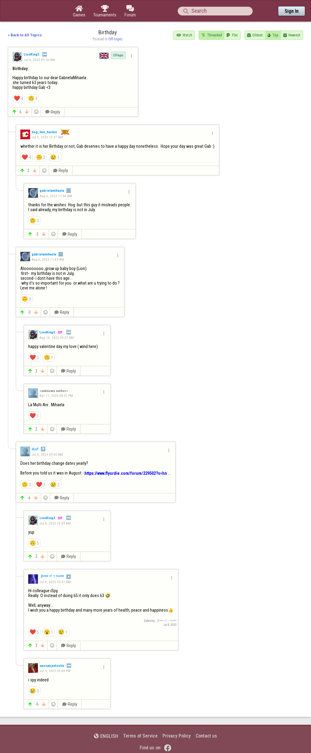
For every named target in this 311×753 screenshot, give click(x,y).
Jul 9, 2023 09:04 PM (54, 671)
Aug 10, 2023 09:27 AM (56, 338)
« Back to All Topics (25, 35)
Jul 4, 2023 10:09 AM (55, 523)
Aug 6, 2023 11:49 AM (48, 259)
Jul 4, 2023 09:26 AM (39, 60)
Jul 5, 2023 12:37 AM (47, 137)
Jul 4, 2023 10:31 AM (55, 582)
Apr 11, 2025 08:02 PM (56, 395)
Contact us (206, 736)
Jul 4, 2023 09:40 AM (47, 454)
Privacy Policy (176, 736)
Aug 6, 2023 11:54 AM (55, 196)
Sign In (292, 11)
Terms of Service (140, 736)
